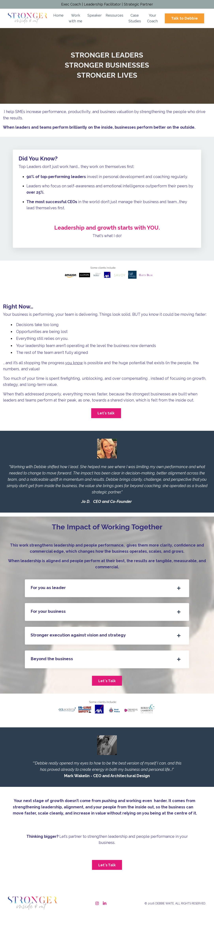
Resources (114, 16)
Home (58, 16)
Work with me (75, 19)
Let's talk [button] (106, 423)
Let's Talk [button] (107, 693)
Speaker (94, 16)
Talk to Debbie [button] (184, 19)
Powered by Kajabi (194, 929)
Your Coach (152, 19)
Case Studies (135, 19)
